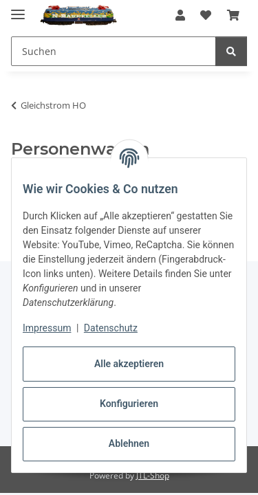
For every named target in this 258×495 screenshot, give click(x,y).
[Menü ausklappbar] (18, 8)
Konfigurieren (129, 403)
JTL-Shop (152, 475)
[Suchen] (231, 51)
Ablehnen (129, 443)
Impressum (47, 327)
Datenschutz (111, 327)
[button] (180, 15)
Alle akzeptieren (129, 363)
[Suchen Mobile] (113, 51)
